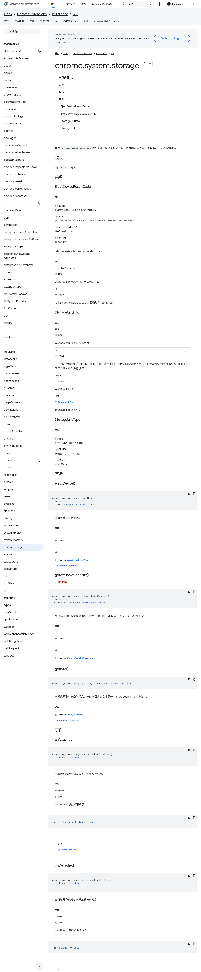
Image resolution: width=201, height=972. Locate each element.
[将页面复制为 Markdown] (145, 60)
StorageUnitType (66, 322)
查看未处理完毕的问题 (59, 943)
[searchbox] (22, 31)
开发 (32, 21)
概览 (6, 21)
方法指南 (44, 21)
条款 (50, 967)
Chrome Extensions (32, 14)
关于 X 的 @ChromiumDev (163, 937)
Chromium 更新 (107, 937)
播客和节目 (105, 953)
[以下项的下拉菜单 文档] (59, 4)
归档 (101, 948)
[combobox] (144, 4)
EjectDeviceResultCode (81, 423)
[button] (21, 518)
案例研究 (70, 3)
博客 (83, 3)
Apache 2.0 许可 (151, 907)
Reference (60, 14)
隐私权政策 (61, 967)
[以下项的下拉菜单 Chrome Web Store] (119, 21)
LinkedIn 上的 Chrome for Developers (169, 948)
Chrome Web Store (104, 21)
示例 (85, 21)
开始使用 (19, 21)
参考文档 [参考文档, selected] (68, 21)
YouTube (154, 943)
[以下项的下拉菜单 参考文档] (77, 21)
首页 (57, 49)
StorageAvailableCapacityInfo (85, 518)
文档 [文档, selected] (53, 3)
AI (56, 21)
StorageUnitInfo (117, 597)
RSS (152, 953)
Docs (8, 14)
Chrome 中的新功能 (102, 3)
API (75, 14)
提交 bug (52, 937)
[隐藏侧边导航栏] (39, 966)
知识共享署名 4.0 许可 (99, 907)
